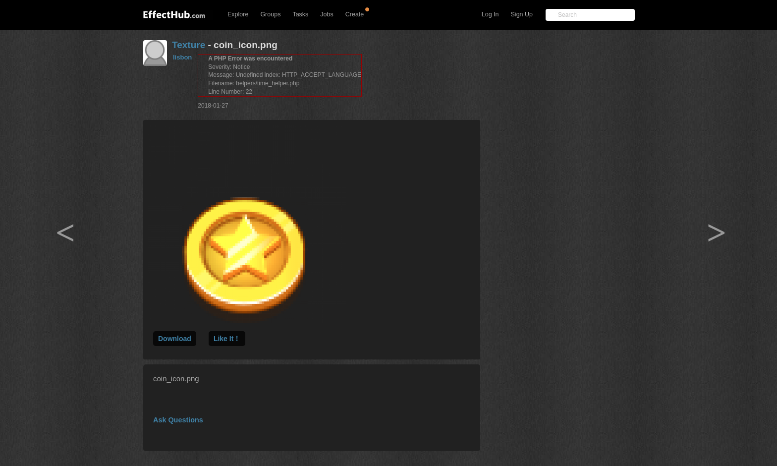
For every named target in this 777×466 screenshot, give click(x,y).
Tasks (300, 14)
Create (354, 14)
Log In (490, 14)
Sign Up (522, 14)
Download (174, 339)
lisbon (182, 57)
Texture (188, 45)
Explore (237, 14)
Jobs (326, 14)
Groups (270, 14)
